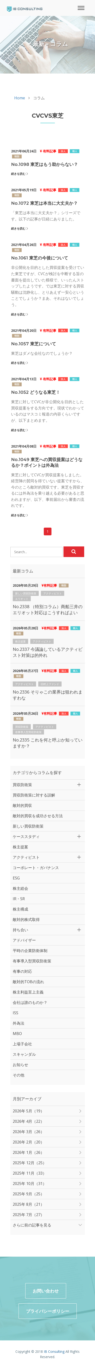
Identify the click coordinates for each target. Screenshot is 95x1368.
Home (19, 98)
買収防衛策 (21, 726)
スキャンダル (24, 1054)
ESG (16, 878)
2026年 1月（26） (28, 1152)
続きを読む (18, 174)
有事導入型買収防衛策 (28, 732)
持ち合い (20, 929)
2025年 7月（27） (28, 1214)
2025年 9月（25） (28, 1194)
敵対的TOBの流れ (28, 981)
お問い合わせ (46, 1291)
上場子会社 (22, 1044)
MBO (17, 1033)
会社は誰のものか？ (30, 1002)
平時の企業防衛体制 (30, 950)
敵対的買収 (22, 805)
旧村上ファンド (50, 684)
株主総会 (20, 888)
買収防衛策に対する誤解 (34, 795)
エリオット (21, 598)
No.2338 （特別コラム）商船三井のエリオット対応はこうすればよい (47, 609)
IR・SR (19, 898)
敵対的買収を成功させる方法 (38, 815)
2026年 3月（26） (28, 1131)
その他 (18, 1075)
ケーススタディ (26, 836)
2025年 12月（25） (29, 1162)
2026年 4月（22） (28, 1121)
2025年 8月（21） (28, 1204)
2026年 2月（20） (28, 1142)
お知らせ (20, 1064)
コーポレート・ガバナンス (36, 867)
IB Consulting (54, 1351)
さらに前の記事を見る (32, 1225)
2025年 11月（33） (29, 1173)
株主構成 (20, 909)
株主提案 (20, 641)
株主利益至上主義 (28, 992)
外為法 (18, 1023)
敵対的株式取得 (26, 919)
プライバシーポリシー (47, 1311)
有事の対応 (22, 971)
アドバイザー (24, 940)
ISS (15, 1012)
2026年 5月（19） (28, 1111)
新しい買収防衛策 (25, 593)
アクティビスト (52, 593)
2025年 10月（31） (29, 1183)
